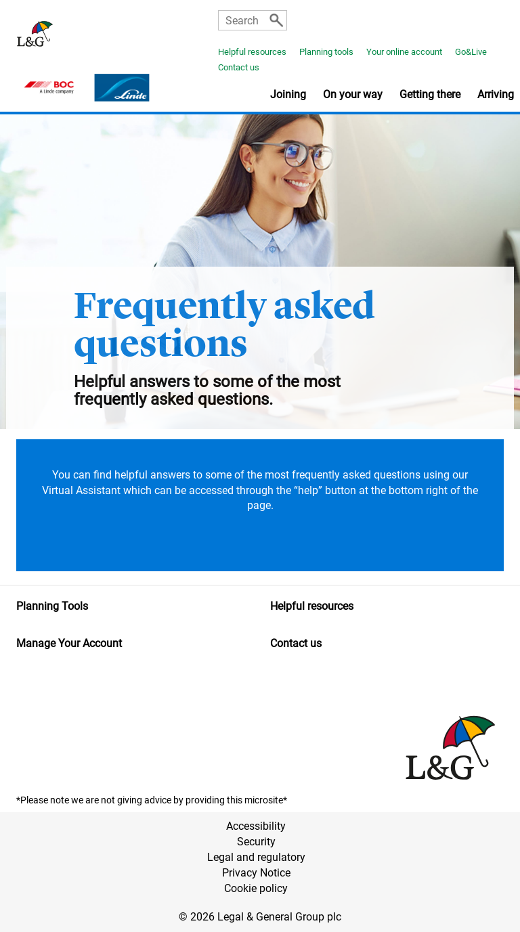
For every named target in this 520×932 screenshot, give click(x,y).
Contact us (238, 67)
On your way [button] (353, 94)
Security (256, 841)
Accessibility (256, 826)
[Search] (276, 20)
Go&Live (471, 52)
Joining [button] (288, 94)
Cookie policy (256, 888)
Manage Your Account (69, 643)
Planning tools (326, 52)
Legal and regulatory (256, 857)
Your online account (404, 52)
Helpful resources (252, 52)
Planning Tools (52, 606)
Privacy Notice (256, 872)
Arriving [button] (495, 94)
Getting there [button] (429, 94)
